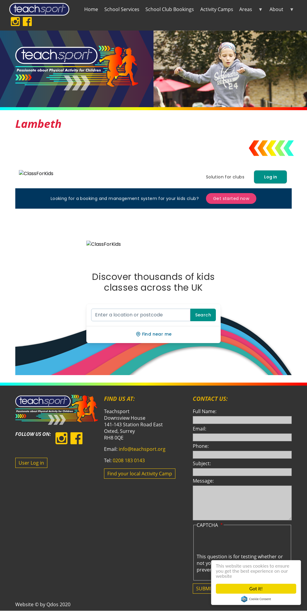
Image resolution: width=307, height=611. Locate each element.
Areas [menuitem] (249, 10)
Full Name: (204, 411)
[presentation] (242, 541)
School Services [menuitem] (121, 9)
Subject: (202, 463)
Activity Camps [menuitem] (216, 9)
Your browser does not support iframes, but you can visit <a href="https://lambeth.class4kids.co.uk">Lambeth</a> (153, 270)
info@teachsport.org (142, 449)
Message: (203, 480)
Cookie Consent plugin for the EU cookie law (256, 599)
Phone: (201, 446)
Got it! (256, 589)
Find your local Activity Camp (139, 473)
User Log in (31, 463)
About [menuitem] (280, 10)
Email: (199, 428)
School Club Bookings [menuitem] (169, 9)
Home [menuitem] (91, 9)
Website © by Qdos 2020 (42, 604)
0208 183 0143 (129, 460)
